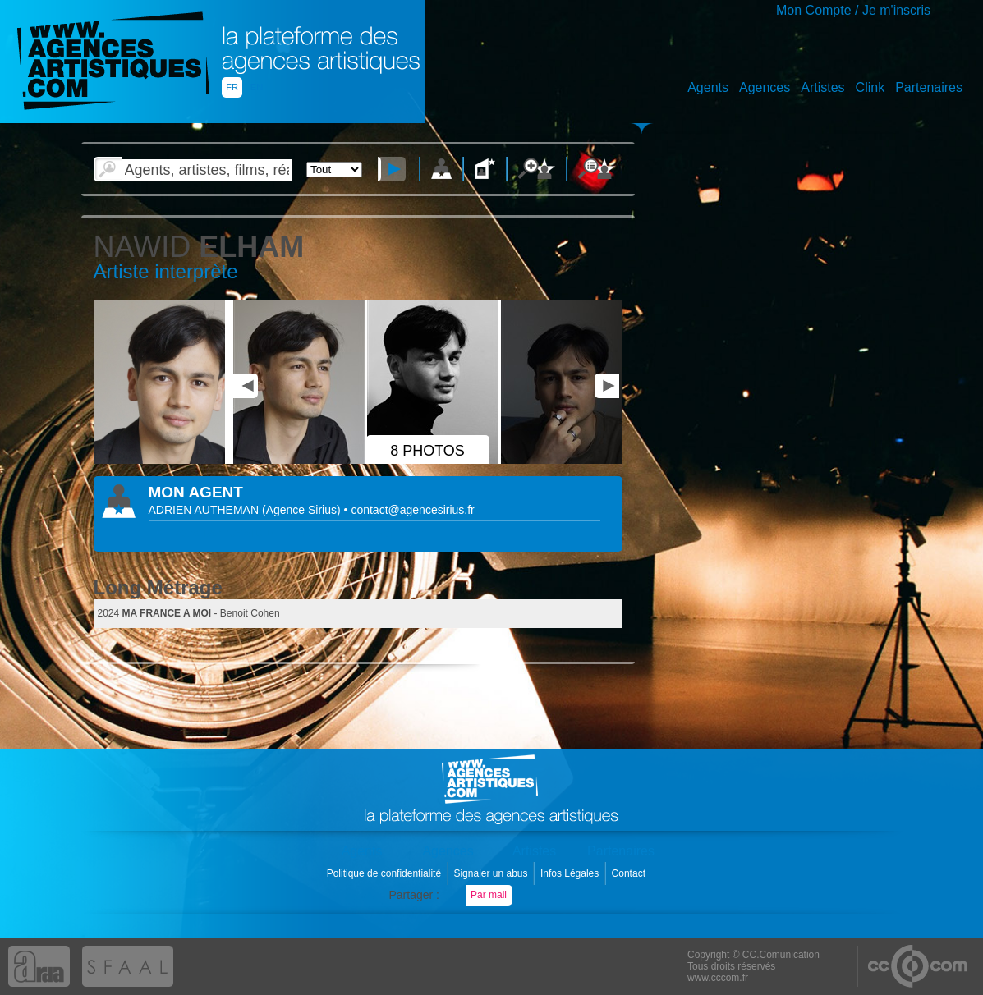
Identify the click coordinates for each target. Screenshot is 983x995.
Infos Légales (571, 873)
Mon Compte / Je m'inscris (853, 10)
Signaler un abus (491, 873)
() (303, 509)
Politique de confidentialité (385, 873)
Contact (630, 873)
